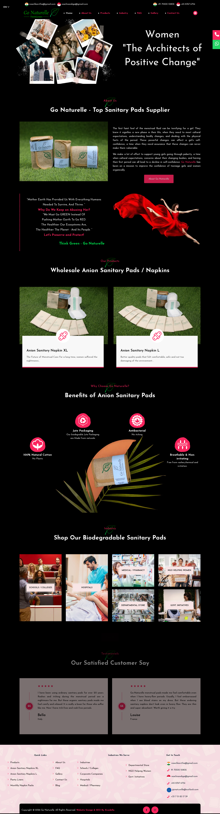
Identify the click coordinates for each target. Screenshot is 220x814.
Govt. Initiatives (137, 777)
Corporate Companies (91, 774)
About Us (86, 13)
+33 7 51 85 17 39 (179, 796)
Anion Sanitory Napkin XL (47, 350)
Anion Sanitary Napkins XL (24, 768)
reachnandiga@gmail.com (184, 776)
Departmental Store (139, 765)
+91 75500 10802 (163, 4)
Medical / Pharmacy (90, 785)
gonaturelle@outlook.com (185, 789)
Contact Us (173, 13)
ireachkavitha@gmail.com (184, 763)
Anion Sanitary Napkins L (23, 774)
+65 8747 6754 (186, 4)
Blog (57, 785)
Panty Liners (16, 780)
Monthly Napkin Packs (22, 785)
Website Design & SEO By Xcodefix (95, 810)
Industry (123, 13)
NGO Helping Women (140, 771)
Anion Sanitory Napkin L (140, 350)
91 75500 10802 (179, 770)
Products (105, 13)
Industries (85, 762)
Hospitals (85, 780)
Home (69, 13)
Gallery (154, 13)
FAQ (139, 13)
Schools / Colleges (89, 768)
